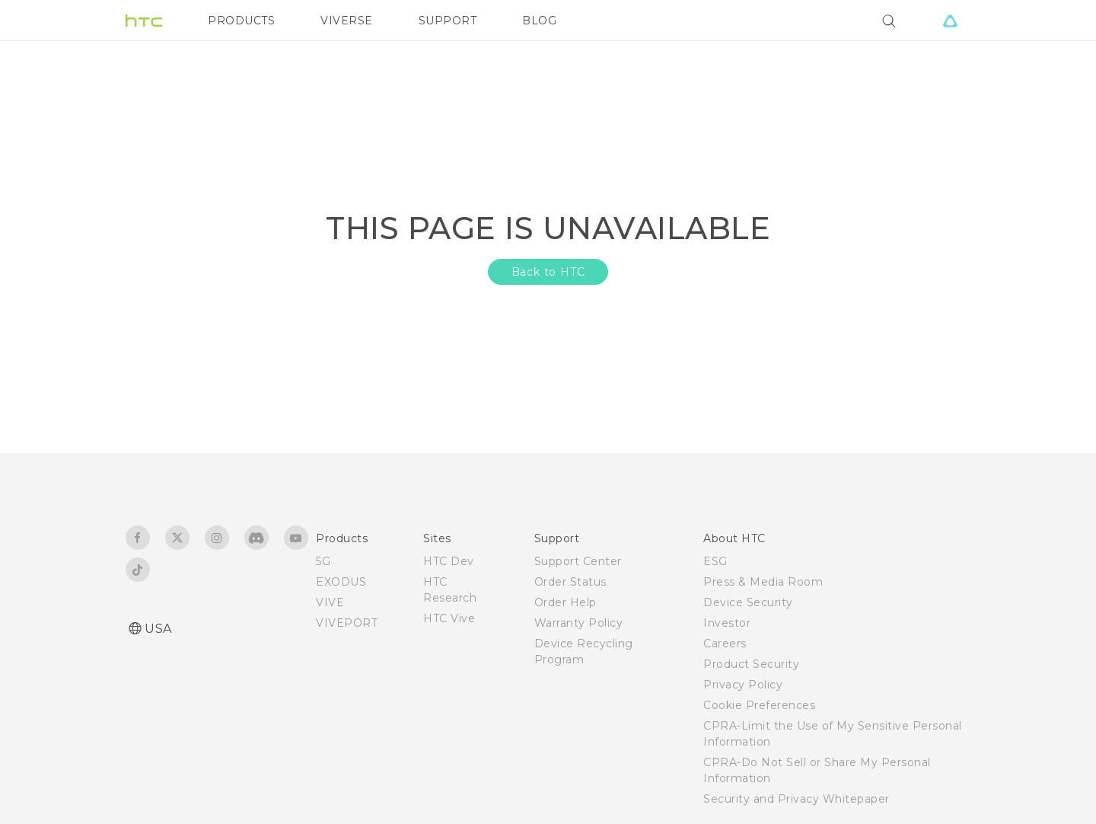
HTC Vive (449, 618)
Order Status (570, 582)
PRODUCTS (241, 20)
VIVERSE (346, 20)
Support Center (578, 561)
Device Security (748, 602)
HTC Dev (448, 561)
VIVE (330, 602)
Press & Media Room (763, 582)
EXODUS (341, 582)
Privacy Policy (742, 684)
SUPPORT (448, 20)
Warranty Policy (578, 623)
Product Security (751, 664)
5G (323, 561)
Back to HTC (548, 272)
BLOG (539, 20)
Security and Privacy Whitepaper (796, 799)
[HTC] (144, 20)
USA (158, 628)
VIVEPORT (347, 623)
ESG (715, 561)
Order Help (565, 602)
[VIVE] (950, 21)
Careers (725, 643)
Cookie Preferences (759, 705)
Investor (726, 623)
